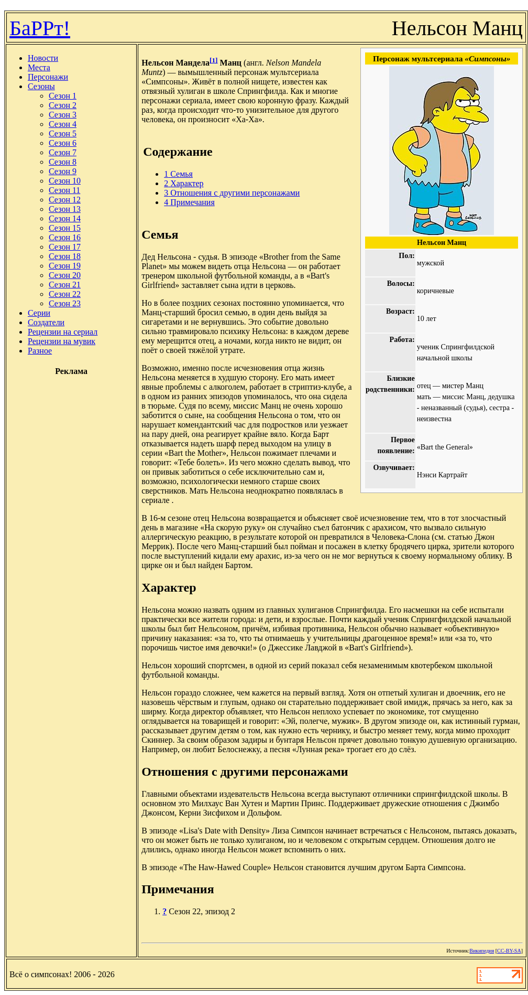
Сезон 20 (65, 275)
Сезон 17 (65, 246)
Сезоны (41, 86)
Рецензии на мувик (61, 341)
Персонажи (48, 76)
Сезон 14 (65, 218)
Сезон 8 (62, 161)
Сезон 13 (65, 209)
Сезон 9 (62, 171)
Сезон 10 (65, 180)
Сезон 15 (65, 227)
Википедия (481, 951)
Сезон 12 (65, 199)
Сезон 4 (62, 124)
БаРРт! (39, 28)
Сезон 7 (62, 152)
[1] (214, 60)
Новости (43, 58)
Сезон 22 (65, 294)
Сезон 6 (62, 142)
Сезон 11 (64, 190)
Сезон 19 (65, 265)
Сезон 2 (62, 105)
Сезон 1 (62, 95)
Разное (40, 350)
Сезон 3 (62, 114)
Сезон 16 (65, 237)
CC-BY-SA (509, 951)
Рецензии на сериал (62, 331)
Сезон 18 (65, 256)
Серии (39, 312)
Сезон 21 (65, 284)
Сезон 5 (62, 133)
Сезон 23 (65, 303)
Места (39, 67)
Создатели (46, 322)
